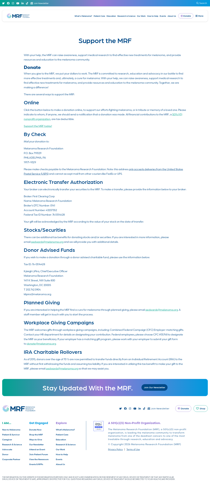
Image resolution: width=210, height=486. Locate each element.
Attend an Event (37, 449)
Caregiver (7, 439)
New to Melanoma (11, 429)
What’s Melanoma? (83, 16)
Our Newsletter (36, 444)
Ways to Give (35, 439)
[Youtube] (17, 3)
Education (111, 16)
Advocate (7, 449)
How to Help (152, 16)
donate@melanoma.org (41, 343)
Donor (5, 454)
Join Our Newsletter (154, 387)
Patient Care (99, 16)
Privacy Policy (115, 449)
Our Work (141, 16)
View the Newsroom (39, 459)
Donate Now (35, 429)
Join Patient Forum (38, 454)
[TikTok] (27, 3)
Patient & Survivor (11, 434)
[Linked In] (22, 3)
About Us (172, 16)
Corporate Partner (11, 459)
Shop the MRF (36, 434)
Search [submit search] (201, 3)
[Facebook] (8, 3)
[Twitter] (3, 3)
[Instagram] (13, 3)
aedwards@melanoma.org (47, 241)
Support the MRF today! (38, 126)
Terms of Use (133, 449)
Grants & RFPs (36, 464)
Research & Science (126, 16)
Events (163, 16)
